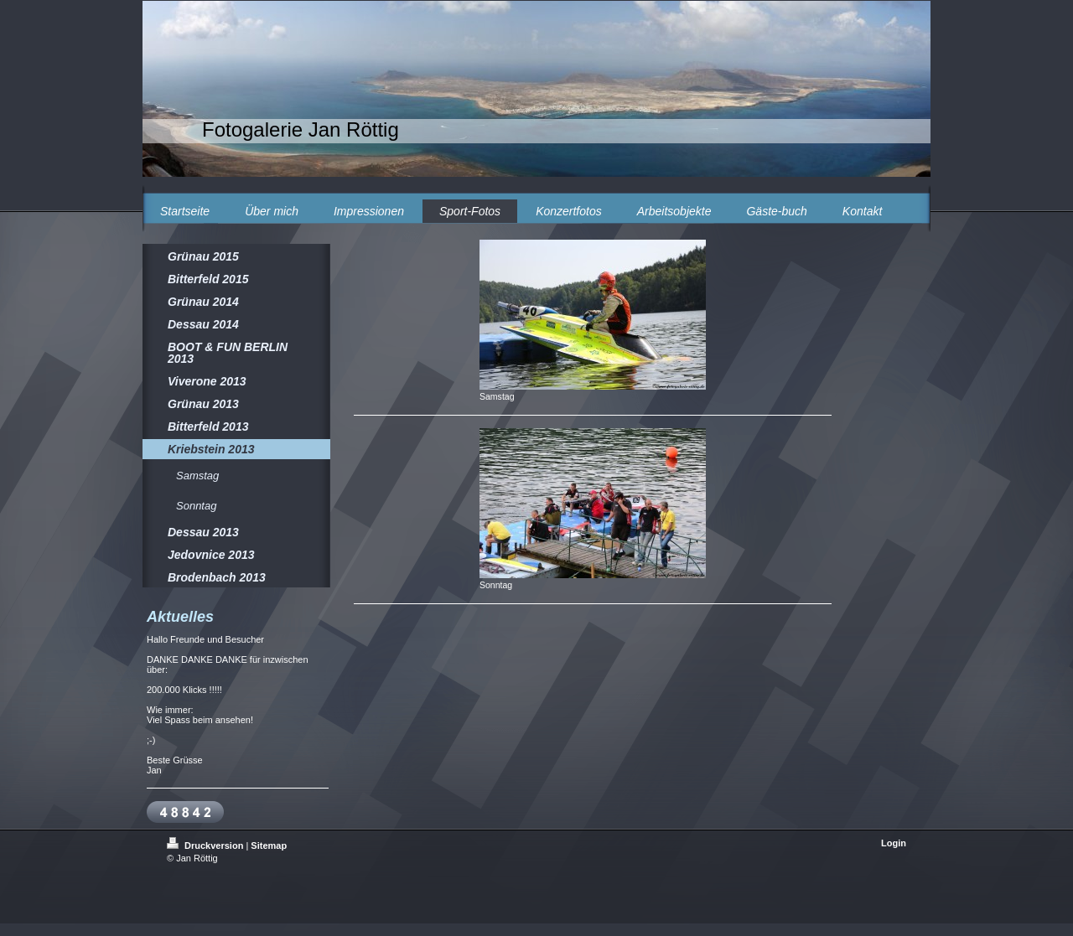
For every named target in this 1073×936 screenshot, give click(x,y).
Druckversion (206, 845)
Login (893, 843)
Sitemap (269, 845)
